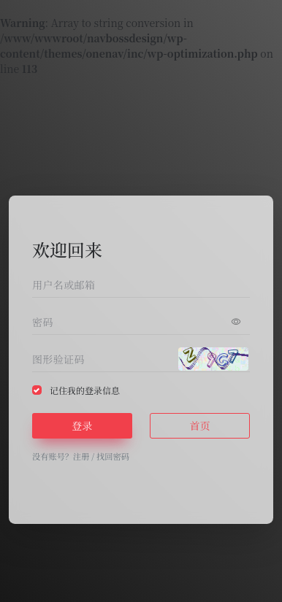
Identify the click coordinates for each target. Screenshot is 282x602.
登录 (82, 425)
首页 (200, 425)
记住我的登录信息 (85, 390)
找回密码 (112, 456)
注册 (81, 456)
